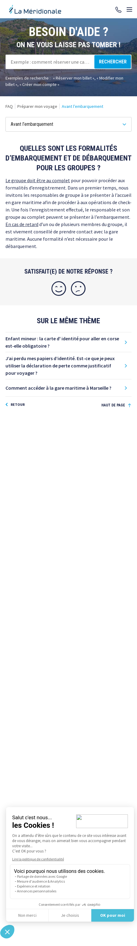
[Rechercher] (112, 62)
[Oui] (58, 288)
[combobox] (68, 62)
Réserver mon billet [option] (74, 78)
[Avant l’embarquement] (68, 124)
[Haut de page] (116, 405)
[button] (68, 342)
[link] (9, 106)
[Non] (78, 288)
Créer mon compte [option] (39, 84)
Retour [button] (18, 404)
